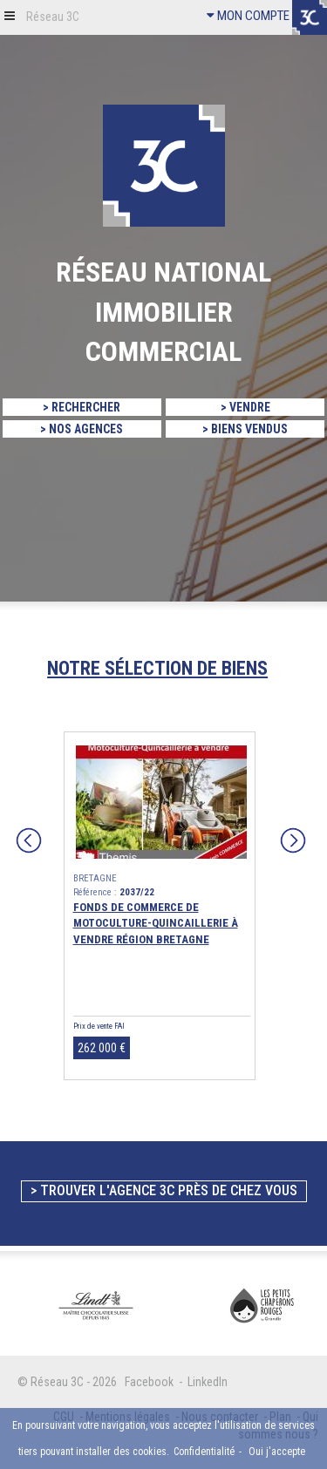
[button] (9, 15)
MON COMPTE (248, 16)
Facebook (149, 1382)
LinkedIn (207, 1382)
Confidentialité (204, 1451)
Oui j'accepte (277, 1451)
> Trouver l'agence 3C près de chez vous (164, 1190)
